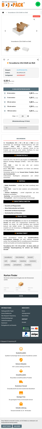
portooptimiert (17, 264)
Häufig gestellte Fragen (7, 311)
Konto (23, 311)
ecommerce (33, 261)
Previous (5, 31)
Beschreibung (21, 138)
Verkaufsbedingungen (7, 318)
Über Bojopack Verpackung (8, 315)
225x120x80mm (20, 257)
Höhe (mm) (30, 287)
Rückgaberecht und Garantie (8, 325)
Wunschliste (25, 315)
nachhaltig (7, 264)
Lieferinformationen (6, 320)
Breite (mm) (18, 287)
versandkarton (8, 257)
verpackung (23, 261)
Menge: (14, 116)
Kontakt (24, 322)
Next (37, 31)
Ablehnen (17, 426)
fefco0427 (30, 257)
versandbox (28, 264)
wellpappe (13, 261)
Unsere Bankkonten (6, 313)
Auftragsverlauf (26, 313)
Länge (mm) (6, 287)
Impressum (4, 323)
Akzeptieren (7, 426)
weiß (6, 261)
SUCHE (21, 296)
